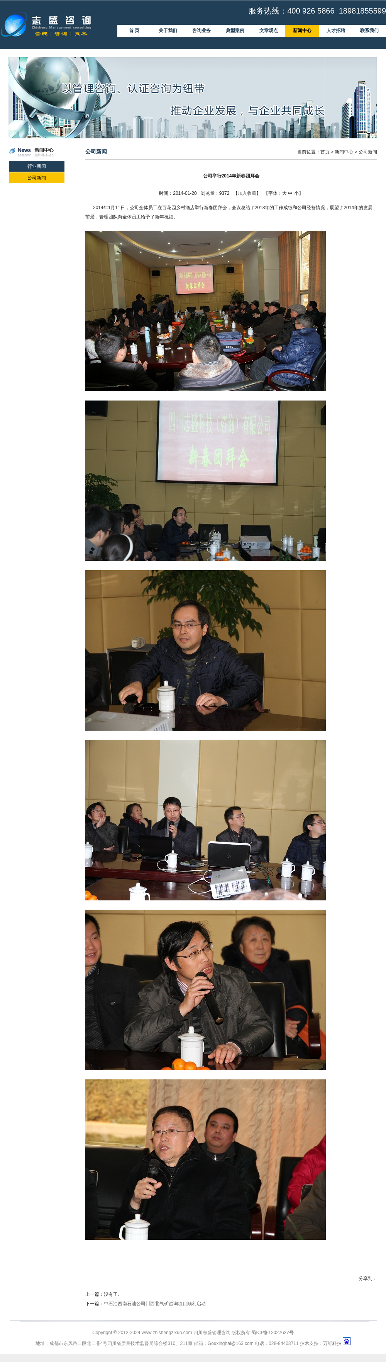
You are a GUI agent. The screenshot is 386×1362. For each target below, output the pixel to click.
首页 (325, 152)
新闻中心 (344, 152)
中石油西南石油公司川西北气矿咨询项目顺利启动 (155, 1303)
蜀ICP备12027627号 (272, 1332)
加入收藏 (247, 193)
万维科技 (332, 1343)
